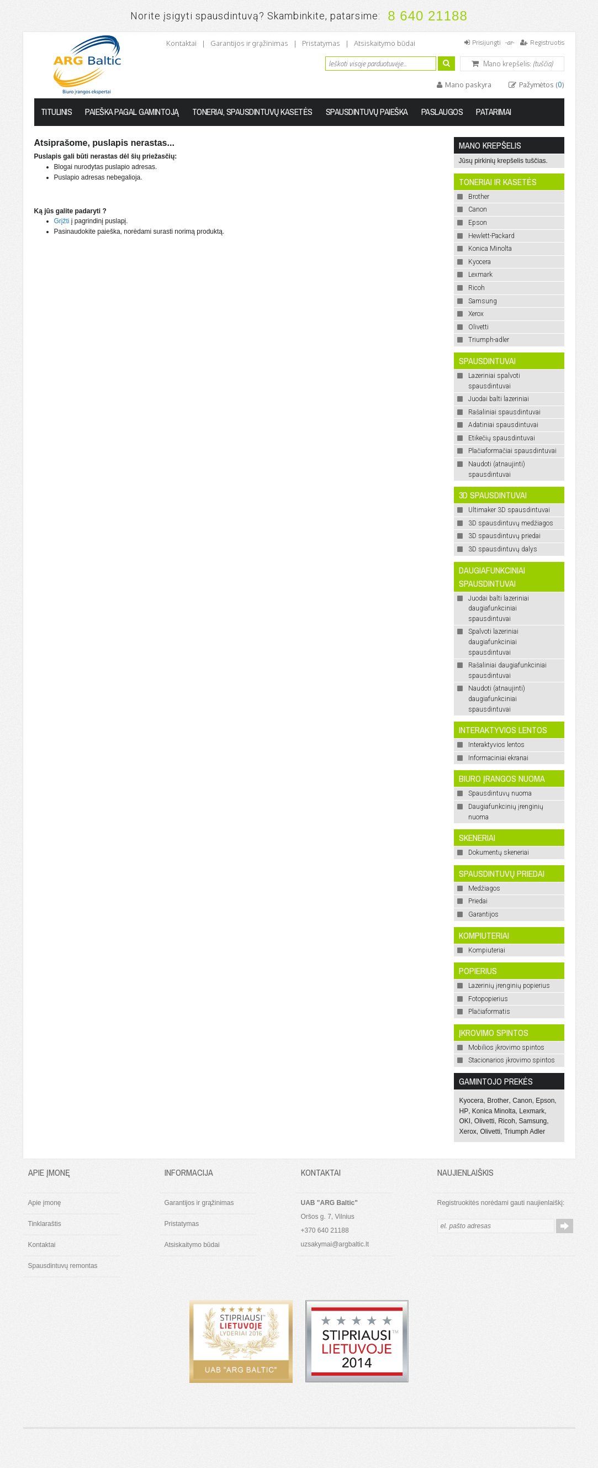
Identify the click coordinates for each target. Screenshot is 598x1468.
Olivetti (484, 1121)
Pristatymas (321, 43)
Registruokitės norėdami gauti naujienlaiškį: (501, 1203)
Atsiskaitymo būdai (384, 43)
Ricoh (506, 1121)
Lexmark (531, 1111)
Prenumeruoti (564, 1226)
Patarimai (493, 112)
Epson (545, 1100)
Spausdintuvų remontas (63, 1266)
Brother (498, 1100)
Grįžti (62, 221)
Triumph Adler (524, 1131)
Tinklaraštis (44, 1224)
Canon (522, 1100)
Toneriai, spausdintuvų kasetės (252, 112)
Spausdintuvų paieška (367, 112)
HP (464, 1111)
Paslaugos (442, 112)
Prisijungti (486, 42)
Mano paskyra (467, 84)
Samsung (533, 1121)
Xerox (468, 1131)
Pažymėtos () (540, 84)
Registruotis (547, 42)
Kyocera (471, 1100)
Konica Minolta (494, 1111)
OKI (465, 1121)
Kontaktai (181, 43)
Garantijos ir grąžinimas (249, 43)
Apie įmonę (44, 1203)
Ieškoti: (318, 62)
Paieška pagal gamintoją (132, 112)
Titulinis (56, 112)
